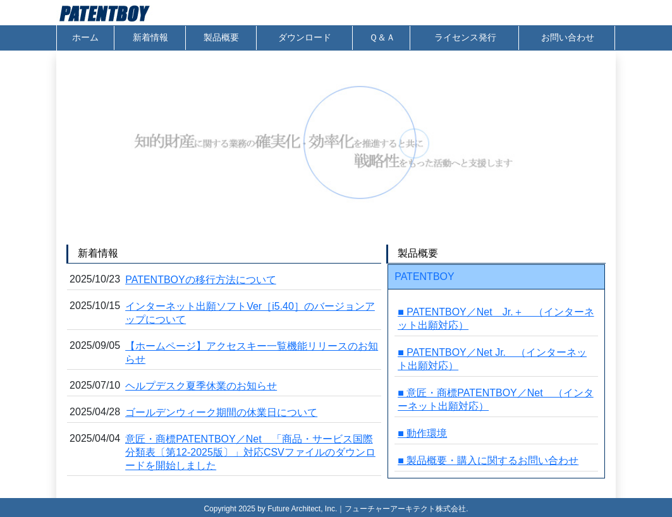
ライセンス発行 (465, 37)
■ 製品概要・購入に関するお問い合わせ (488, 460)
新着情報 (150, 37)
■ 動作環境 (422, 433)
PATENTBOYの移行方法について (200, 279)
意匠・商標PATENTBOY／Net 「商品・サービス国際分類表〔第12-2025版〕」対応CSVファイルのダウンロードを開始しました (250, 452)
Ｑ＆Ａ (382, 37)
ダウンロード (304, 37)
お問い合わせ (567, 37)
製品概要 (221, 37)
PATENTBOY (424, 276)
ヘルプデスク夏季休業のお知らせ (201, 385)
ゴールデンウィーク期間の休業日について (221, 412)
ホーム (85, 37)
